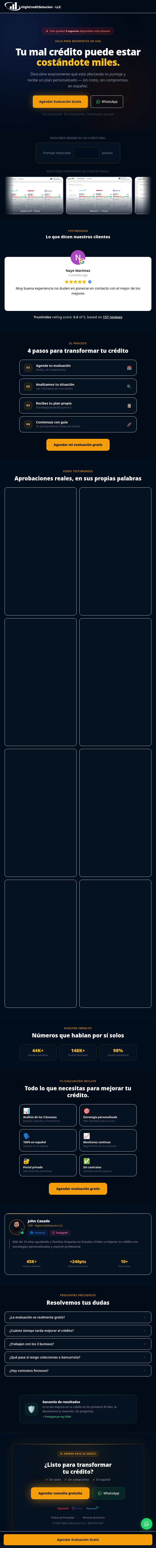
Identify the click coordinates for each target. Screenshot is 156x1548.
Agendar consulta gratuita (60, 1493)
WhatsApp (107, 101)
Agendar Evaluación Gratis (78, 1539)
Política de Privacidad (62, 1517)
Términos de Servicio (93, 1517)
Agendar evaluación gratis (78, 1188)
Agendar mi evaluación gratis (78, 444)
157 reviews (112, 317)
